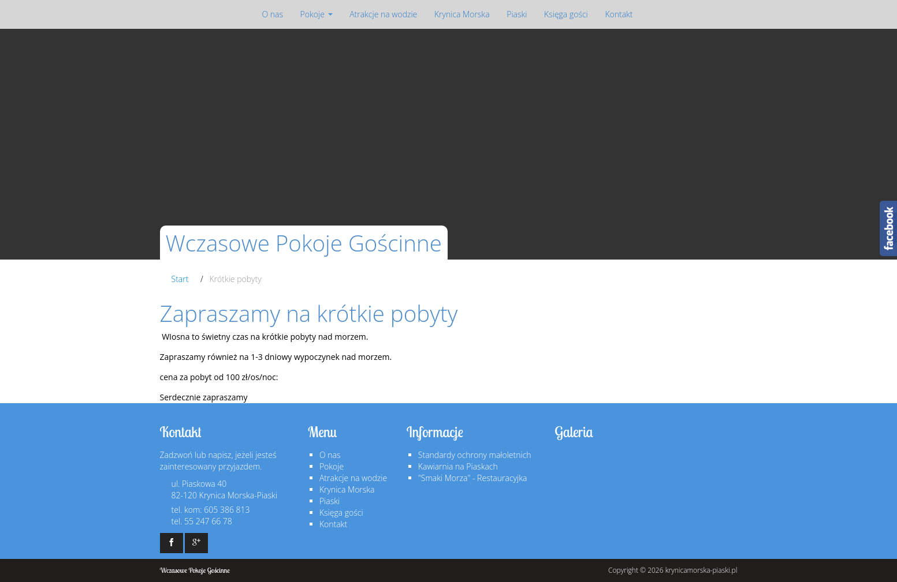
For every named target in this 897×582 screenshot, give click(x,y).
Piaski (517, 14)
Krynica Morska (462, 14)
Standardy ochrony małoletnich (474, 454)
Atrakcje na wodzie (383, 14)
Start (180, 278)
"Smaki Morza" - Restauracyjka (472, 477)
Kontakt (618, 14)
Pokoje (316, 14)
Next (872, 143)
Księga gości (566, 14)
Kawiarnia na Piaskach (458, 466)
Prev (25, 143)
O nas (272, 14)
